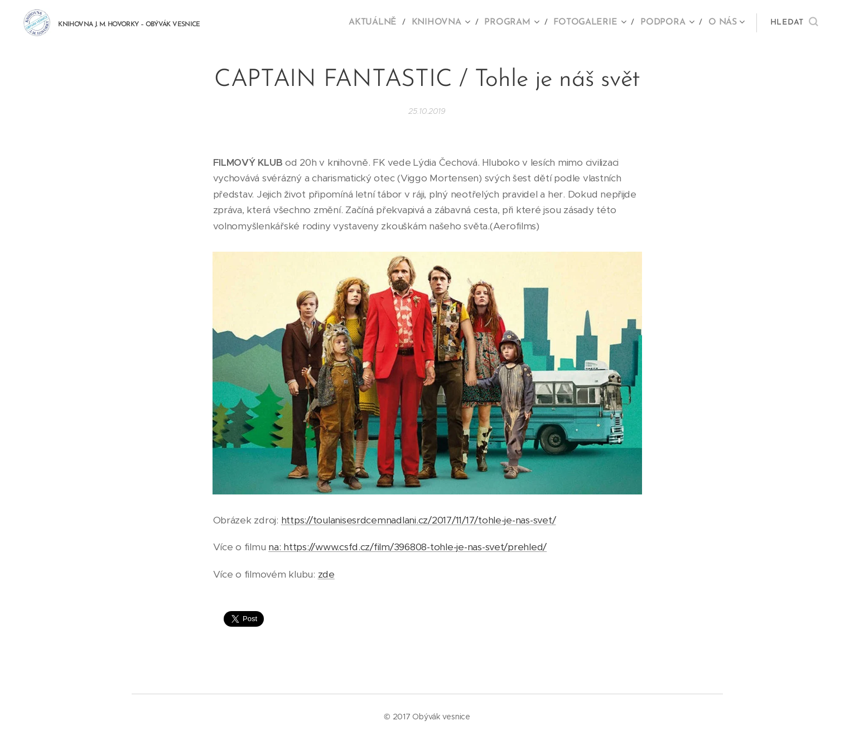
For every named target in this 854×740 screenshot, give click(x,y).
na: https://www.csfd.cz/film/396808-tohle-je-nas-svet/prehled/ (407, 547)
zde (325, 574)
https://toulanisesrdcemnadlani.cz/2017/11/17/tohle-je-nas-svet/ (418, 520)
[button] (794, 23)
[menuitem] (386, 23)
